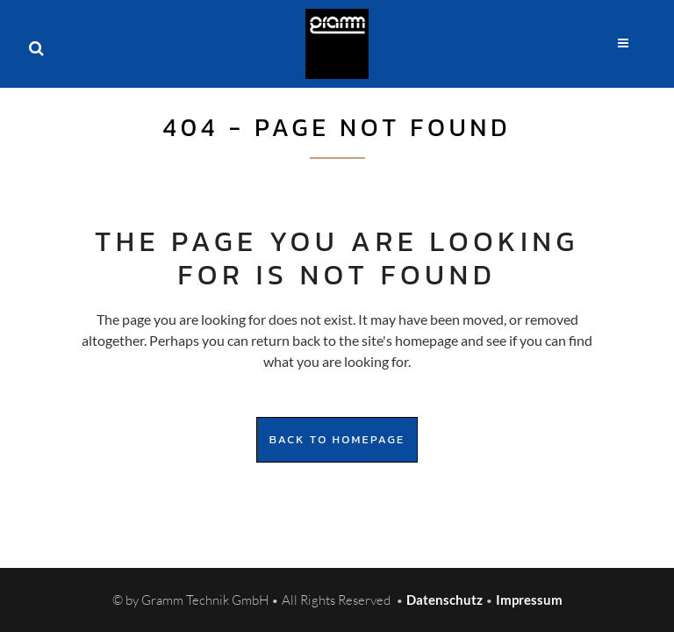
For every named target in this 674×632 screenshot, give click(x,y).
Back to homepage (337, 439)
